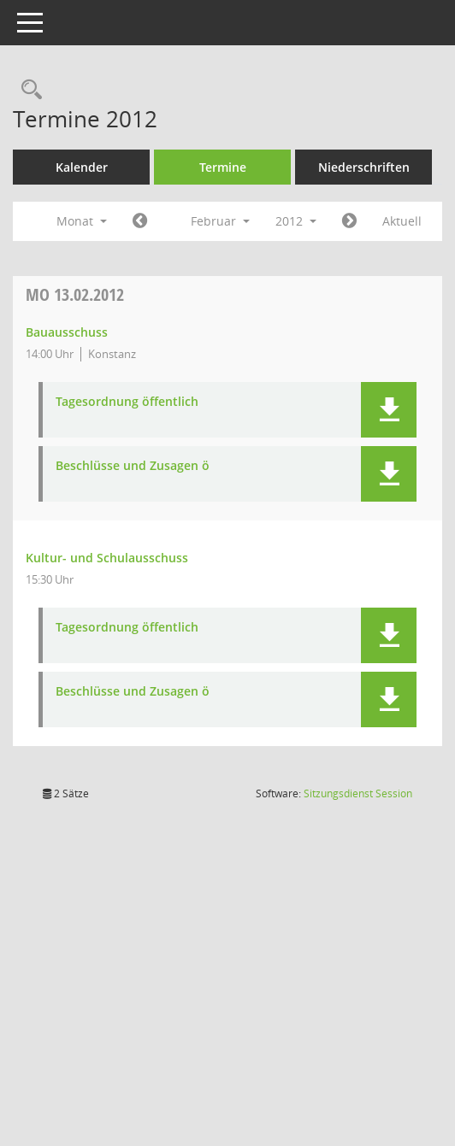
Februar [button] (251, 259)
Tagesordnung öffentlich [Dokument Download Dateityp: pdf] (158, 470)
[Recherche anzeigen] (59, 90)
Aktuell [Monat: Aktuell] (81, 290)
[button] (389, 478)
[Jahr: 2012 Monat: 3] (380, 259)
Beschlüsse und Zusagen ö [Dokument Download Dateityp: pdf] (164, 534)
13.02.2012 (106, 362)
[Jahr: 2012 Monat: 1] (171, 259)
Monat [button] (113, 259)
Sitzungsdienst (358, 862)
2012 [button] (327, 259)
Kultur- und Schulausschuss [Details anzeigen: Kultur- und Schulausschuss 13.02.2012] (138, 626)
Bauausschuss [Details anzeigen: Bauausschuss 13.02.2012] (98, 400)
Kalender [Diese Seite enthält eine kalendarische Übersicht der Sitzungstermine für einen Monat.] (112, 167)
